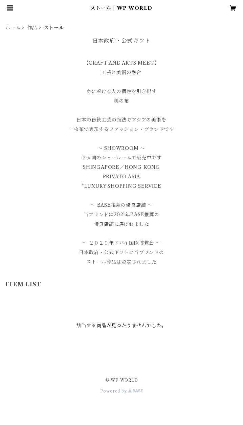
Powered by (121, 391)
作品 (32, 28)
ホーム (12, 28)
